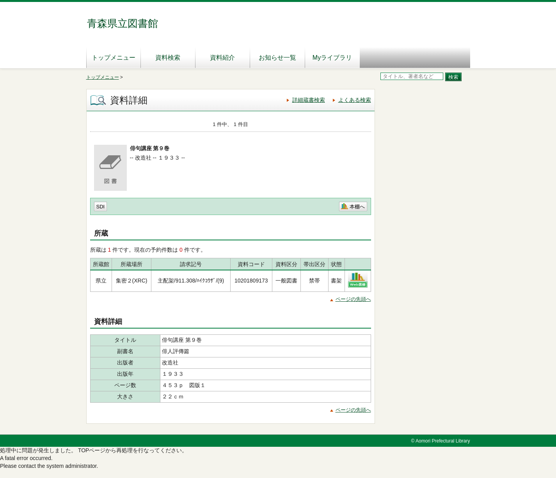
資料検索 (167, 57)
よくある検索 (354, 100)
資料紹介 (222, 57)
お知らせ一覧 (277, 57)
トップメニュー (113, 57)
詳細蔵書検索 (308, 100)
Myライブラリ (332, 57)
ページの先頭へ (353, 299)
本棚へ (357, 207)
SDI (100, 207)
